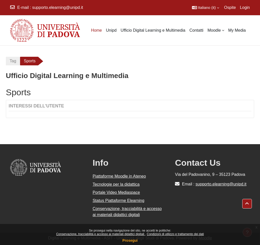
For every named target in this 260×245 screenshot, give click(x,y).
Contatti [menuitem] (196, 30)
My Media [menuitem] (237, 30)
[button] (205, 7)
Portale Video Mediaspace (116, 192)
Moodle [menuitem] (214, 30)
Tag (13, 61)
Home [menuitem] (96, 30)
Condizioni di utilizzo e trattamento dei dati (175, 234)
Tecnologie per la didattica (116, 184)
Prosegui (130, 240)
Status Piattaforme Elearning (118, 200)
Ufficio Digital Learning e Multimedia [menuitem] (153, 30)
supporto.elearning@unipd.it (57, 7)
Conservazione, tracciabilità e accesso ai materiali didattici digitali (100, 234)
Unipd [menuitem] (111, 30)
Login (245, 7)
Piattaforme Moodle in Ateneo (119, 176)
